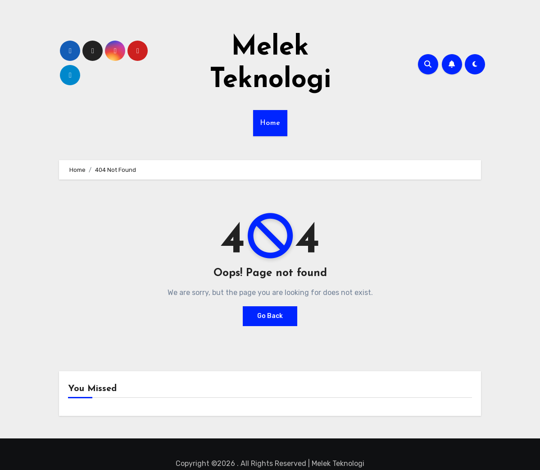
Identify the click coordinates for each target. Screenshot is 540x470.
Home (270, 123)
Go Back (270, 316)
